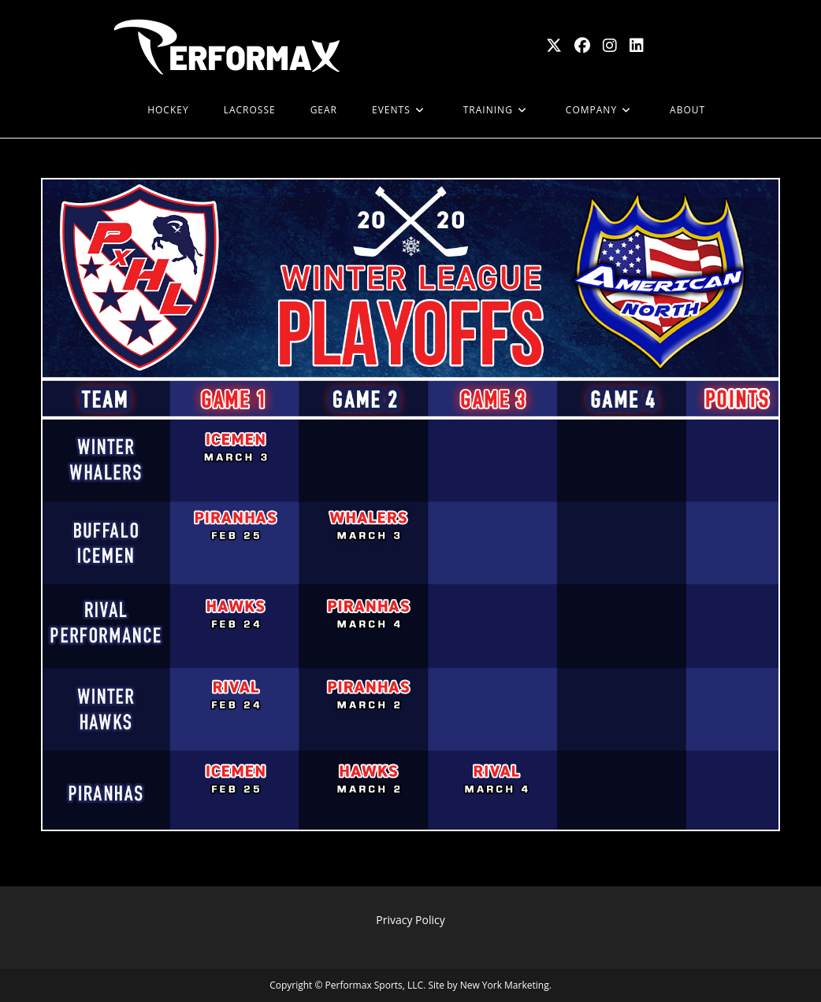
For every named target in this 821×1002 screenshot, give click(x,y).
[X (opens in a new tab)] (554, 46)
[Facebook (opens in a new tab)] (582, 46)
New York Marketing (504, 985)
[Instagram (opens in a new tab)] (609, 46)
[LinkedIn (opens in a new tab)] (636, 46)
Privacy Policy (410, 919)
